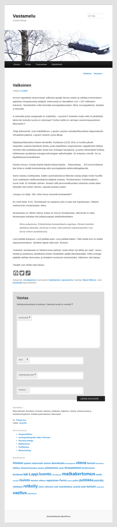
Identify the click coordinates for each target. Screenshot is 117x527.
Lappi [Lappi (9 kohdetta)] (34, 474)
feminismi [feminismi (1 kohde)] (100, 463)
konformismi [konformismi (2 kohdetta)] (88, 468)
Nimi (23, 360)
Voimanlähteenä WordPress (58, 516)
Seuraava (99, 74)
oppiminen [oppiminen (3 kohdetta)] (52, 480)
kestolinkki (17, 283)
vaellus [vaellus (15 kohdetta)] (20, 492)
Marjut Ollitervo (89, 280)
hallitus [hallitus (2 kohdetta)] (16, 468)
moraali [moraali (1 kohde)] (16, 481)
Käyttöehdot (57, 64)
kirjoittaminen (55, 280)
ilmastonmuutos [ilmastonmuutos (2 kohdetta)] (29, 468)
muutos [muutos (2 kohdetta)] (34, 480)
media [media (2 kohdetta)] (99, 474)
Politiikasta (23, 447)
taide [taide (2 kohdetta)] (83, 487)
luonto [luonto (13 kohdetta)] (45, 474)
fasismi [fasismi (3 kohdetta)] (91, 463)
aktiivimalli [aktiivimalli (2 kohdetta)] (37, 463)
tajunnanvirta (67, 280)
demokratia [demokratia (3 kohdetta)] (58, 463)
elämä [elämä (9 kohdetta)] (81, 463)
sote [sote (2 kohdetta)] (56, 487)
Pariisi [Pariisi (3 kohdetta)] (63, 480)
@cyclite (23, 423)
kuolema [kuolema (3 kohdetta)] (18, 474)
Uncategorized (29, 280)
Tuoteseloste (41, 64)
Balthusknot (24, 444)
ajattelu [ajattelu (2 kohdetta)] (27, 463)
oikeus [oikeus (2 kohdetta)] (42, 480)
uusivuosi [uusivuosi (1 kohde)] (100, 487)
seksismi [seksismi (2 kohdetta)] (48, 487)
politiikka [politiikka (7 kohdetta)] (86, 480)
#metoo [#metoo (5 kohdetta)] (18, 463)
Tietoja (28, 64)
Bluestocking (24, 450)
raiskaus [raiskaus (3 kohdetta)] (18, 486)
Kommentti (24, 318)
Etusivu (17, 64)
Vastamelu (24, 15)
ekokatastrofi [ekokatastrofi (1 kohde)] (70, 463)
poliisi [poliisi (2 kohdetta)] (76, 480)
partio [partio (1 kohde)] (69, 481)
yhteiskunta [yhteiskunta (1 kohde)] (31, 494)
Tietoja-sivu (21, 420)
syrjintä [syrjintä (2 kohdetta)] (76, 487)
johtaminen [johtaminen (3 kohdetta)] (51, 467)
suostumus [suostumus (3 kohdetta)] (65, 486)
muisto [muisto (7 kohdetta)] (24, 480)
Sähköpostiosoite (27, 375)
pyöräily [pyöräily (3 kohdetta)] (99, 480)
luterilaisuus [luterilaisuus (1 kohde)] (57, 475)
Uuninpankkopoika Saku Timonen (34, 437)
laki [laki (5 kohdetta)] (25, 474)
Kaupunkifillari (25, 434)
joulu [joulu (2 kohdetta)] (61, 468)
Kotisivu (22, 390)
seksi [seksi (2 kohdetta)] (41, 487)
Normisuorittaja (25, 440)
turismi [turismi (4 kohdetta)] (91, 486)
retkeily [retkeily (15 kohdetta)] (30, 486)
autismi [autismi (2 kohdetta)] (47, 463)
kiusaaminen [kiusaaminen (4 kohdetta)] (73, 467)
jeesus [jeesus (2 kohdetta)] (41, 468)
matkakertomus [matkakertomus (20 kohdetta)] (78, 473)
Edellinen (86, 74)
